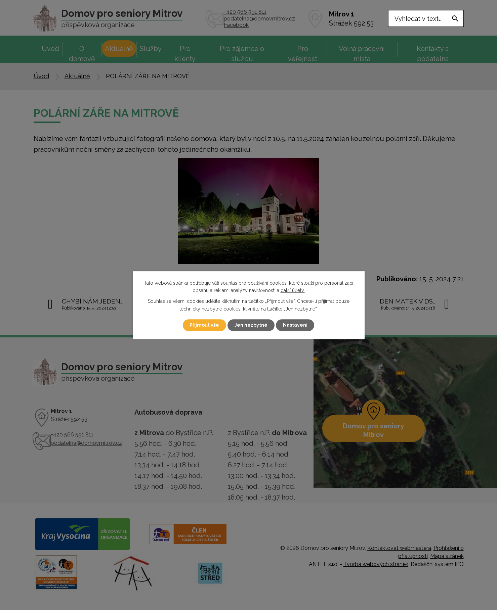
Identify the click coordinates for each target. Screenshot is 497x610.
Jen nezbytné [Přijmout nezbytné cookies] (251, 325)
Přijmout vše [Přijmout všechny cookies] (204, 325)
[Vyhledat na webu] (426, 18)
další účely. (293, 290)
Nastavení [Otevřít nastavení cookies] (295, 325)
